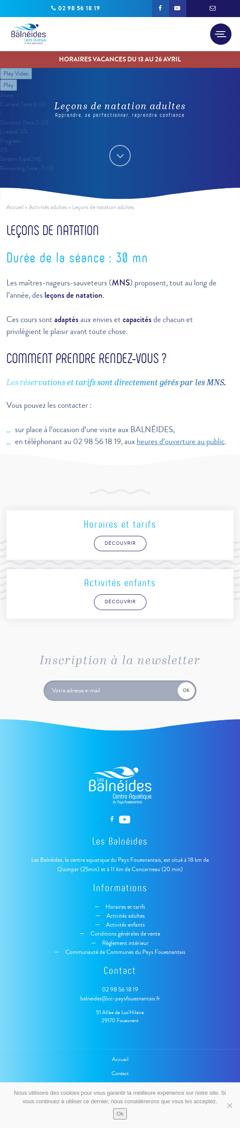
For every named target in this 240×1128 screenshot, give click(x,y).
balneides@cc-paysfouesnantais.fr (120, 998)
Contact (120, 1073)
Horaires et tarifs (124, 906)
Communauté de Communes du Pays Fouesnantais (124, 952)
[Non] (229, 1105)
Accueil (14, 207)
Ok (120, 1114)
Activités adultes (48, 207)
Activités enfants (125, 924)
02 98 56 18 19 (120, 989)
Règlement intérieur (125, 943)
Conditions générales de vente (124, 933)
